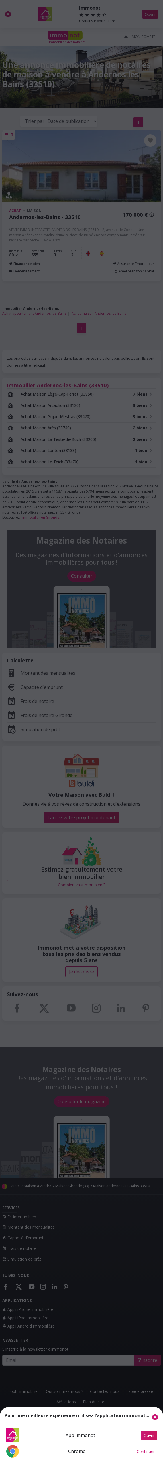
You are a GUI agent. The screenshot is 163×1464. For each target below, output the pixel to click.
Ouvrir (149, 1435)
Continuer (146, 1451)
